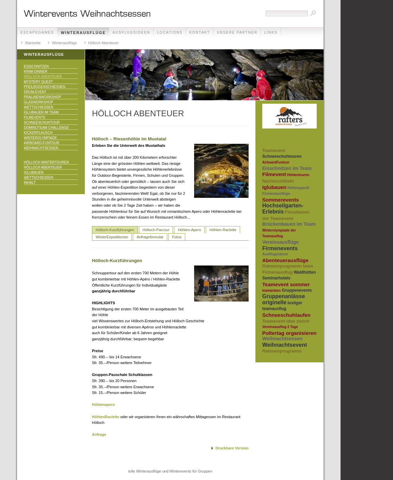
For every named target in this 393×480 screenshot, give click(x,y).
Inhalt (30, 183)
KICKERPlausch (38, 133)
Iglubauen (34, 172)
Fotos (177, 237)
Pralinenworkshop (42, 97)
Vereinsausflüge (280, 242)
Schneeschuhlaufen (286, 315)
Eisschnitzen (36, 66)
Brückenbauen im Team (289, 224)
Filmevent (274, 174)
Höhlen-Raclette (222, 230)
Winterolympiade (40, 138)
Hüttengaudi (298, 188)
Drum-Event (35, 92)
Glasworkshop (38, 102)
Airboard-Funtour (41, 143)
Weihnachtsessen (41, 148)
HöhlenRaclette (106, 417)
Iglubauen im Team (41, 112)
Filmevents (34, 117)
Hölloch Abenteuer (103, 43)
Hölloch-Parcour (156, 230)
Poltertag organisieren (289, 333)
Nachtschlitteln (278, 181)
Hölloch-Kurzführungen (115, 230)
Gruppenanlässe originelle (283, 299)
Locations (170, 32)
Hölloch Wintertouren (46, 162)
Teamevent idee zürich (285, 321)
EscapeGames (37, 32)
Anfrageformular (150, 237)
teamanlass (271, 290)
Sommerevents (280, 200)
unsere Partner (237, 32)
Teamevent (273, 150)
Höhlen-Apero (189, 230)
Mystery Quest (38, 82)
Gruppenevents (297, 290)
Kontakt (199, 32)
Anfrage (99, 434)
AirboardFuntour (275, 162)
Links (271, 32)
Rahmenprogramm (282, 351)
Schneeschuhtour (42, 122)
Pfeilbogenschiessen (44, 87)
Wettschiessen (38, 107)
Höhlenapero (103, 404)
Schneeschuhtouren (281, 156)
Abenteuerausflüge (285, 260)
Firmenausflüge (276, 193)
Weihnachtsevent (284, 345)
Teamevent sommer (286, 284)
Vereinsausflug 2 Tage (280, 327)
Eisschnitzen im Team (287, 168)
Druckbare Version (232, 448)
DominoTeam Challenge (46, 128)
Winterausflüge (83, 33)
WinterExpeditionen (112, 237)
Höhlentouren (298, 175)
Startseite (33, 43)
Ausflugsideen (131, 32)
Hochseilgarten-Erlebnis (282, 209)
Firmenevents (280, 248)
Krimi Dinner (35, 71)
